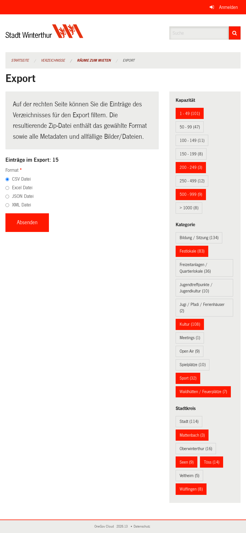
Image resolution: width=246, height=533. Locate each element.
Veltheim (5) (189, 475)
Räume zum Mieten (94, 60)
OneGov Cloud (105, 526)
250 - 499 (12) (192, 181)
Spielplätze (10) (193, 364)
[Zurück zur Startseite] (44, 36)
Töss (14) (211, 462)
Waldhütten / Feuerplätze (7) (203, 391)
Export (128, 60)
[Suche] (235, 33)
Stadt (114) (189, 421)
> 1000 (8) (189, 208)
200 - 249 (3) (191, 167)
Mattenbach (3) (192, 435)
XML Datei (21, 204)
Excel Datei (22, 187)
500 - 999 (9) (191, 194)
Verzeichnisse (53, 60)
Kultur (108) (190, 324)
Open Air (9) (190, 351)
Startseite (20, 60)
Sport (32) (188, 378)
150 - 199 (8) (191, 154)
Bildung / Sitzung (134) (199, 237)
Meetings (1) (190, 337)
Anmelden (228, 7)
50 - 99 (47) (190, 127)
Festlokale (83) (192, 251)
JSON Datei (22, 196)
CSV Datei (21, 179)
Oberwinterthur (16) (196, 448)
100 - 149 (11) (192, 140)
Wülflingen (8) (191, 489)
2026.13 (122, 526)
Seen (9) (187, 462)
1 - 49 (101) (190, 113)
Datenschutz (143, 526)
